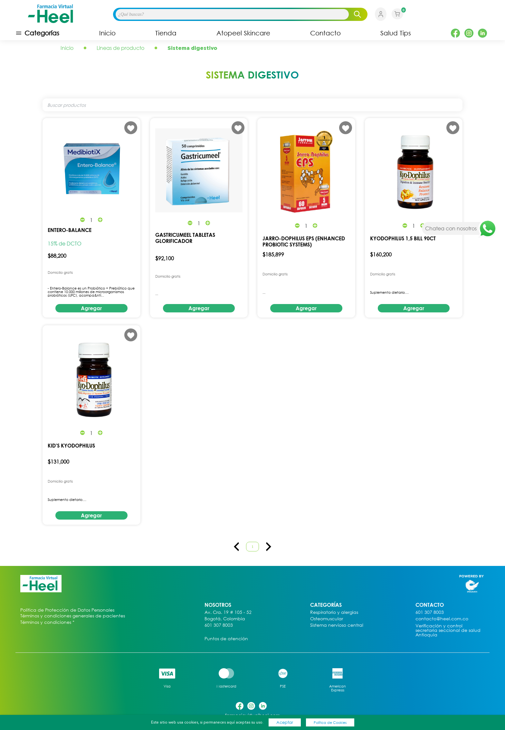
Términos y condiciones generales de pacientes (72, 616)
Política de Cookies (330, 722)
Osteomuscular (326, 618)
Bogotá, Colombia (225, 618)
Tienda (165, 33)
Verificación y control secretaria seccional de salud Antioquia (448, 630)
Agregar (91, 308)
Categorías (37, 33)
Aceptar (284, 722)
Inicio (107, 33)
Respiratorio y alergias (334, 612)
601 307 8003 (219, 625)
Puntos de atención (226, 638)
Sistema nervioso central (336, 625)
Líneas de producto (120, 48)
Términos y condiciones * (47, 622)
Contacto (325, 33)
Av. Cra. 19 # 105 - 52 (228, 612)
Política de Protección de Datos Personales (67, 610)
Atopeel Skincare (243, 33)
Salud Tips (395, 33)
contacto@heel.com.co (441, 618)
